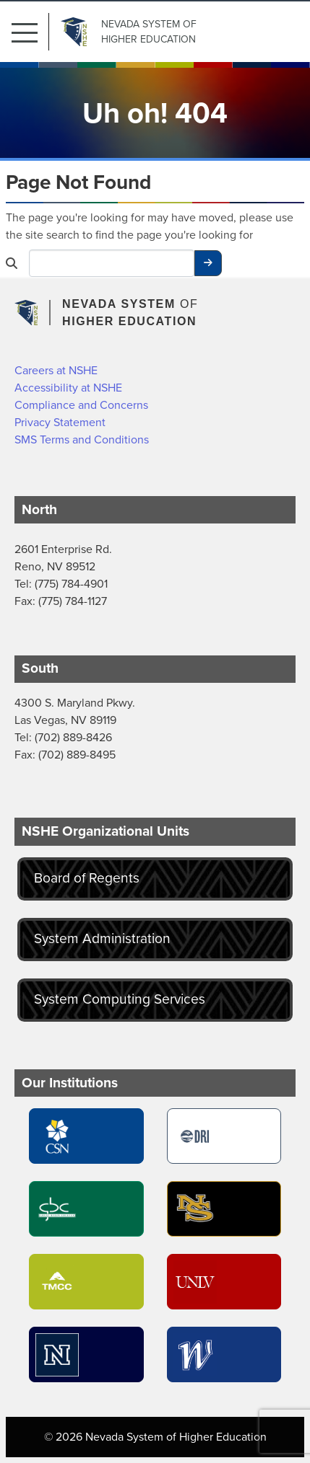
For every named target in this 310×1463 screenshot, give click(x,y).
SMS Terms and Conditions (81, 439)
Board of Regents (86, 877)
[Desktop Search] (111, 263)
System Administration (102, 938)
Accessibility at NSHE (68, 387)
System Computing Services (119, 999)
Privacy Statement (60, 422)
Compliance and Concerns (81, 405)
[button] (30, 31)
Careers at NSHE (56, 370)
